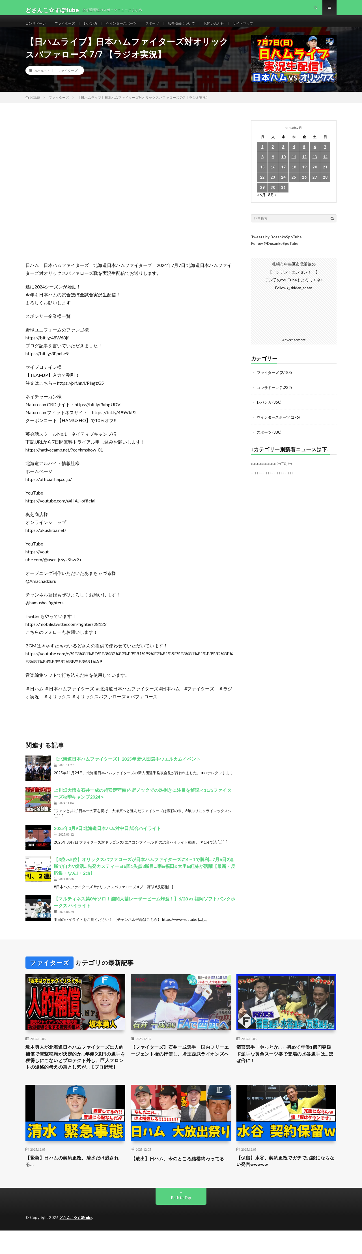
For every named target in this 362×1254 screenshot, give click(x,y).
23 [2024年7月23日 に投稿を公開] (273, 187)
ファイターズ (70, 28)
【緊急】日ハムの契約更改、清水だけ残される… (75, 1184)
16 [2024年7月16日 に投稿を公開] (273, 177)
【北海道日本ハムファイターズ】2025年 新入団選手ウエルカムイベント (127, 769)
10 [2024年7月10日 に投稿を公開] (283, 167)
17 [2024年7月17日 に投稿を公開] (283, 177)
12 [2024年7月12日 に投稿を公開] (304, 167)
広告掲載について (200, 28)
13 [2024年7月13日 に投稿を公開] (315, 167)
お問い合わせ (236, 28)
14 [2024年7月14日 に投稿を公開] (325, 167)
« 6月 (261, 204)
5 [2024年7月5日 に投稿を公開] (304, 157)
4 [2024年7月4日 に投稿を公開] (294, 157)
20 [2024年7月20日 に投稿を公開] (315, 177)
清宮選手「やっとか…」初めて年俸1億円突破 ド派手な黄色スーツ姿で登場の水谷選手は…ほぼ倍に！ (286, 1065)
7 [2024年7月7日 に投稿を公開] (325, 157)
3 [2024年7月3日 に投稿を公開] (283, 157)
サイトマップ (269, 28)
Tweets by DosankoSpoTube (276, 247)
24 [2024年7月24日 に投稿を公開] (283, 187)
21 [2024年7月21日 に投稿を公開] (325, 177)
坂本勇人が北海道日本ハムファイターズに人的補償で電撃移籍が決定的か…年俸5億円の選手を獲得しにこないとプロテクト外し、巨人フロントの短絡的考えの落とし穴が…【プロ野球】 (75, 1073)
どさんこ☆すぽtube (78, 1241)
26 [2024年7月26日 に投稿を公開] (304, 187)
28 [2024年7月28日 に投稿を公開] (325, 187)
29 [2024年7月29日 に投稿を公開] (262, 197)
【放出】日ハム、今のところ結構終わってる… (180, 1184)
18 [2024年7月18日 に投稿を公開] (294, 177)
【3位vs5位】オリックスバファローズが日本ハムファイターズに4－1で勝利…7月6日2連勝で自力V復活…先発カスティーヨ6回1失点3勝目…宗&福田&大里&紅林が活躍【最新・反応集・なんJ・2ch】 (144, 876)
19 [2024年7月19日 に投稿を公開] (304, 177)
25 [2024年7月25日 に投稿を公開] (294, 187)
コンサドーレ (37, 28)
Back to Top (181, 1221)
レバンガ (98, 28)
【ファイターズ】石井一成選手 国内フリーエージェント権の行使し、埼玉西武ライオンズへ (180, 1065)
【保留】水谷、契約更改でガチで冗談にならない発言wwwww (286, 1184)
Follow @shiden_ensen (294, 298)
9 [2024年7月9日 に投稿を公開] (273, 167)
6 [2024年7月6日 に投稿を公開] (315, 157)
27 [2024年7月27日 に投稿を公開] (315, 187)
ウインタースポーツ (133, 28)
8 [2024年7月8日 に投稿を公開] (262, 167)
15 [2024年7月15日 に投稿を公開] (262, 177)
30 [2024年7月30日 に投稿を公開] (273, 197)
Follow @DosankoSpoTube (274, 253)
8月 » (272, 204)
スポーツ (167, 28)
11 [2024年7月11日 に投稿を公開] (294, 167)
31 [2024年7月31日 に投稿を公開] (283, 197)
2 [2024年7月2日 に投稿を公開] (273, 157)
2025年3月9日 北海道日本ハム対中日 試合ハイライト (107, 838)
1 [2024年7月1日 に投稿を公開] (262, 157)
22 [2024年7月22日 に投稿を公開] (262, 187)
